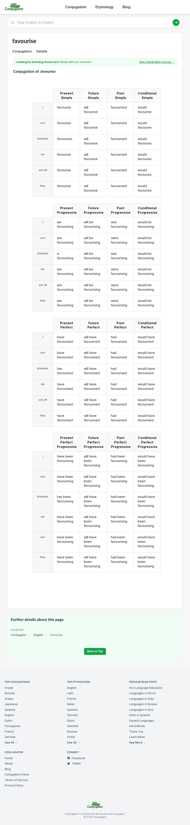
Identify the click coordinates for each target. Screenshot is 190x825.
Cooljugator (18, 635)
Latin (70, 693)
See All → (11, 742)
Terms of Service (16, 780)
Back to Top (95, 651)
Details (41, 51)
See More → (137, 742)
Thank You (136, 731)
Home (9, 758)
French (9, 731)
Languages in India (141, 698)
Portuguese (12, 726)
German (10, 737)
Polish (71, 737)
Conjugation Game (17, 774)
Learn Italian (137, 737)
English (38, 635)
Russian (10, 693)
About (9, 763)
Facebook (76, 758)
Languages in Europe (143, 704)
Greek (9, 687)
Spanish (10, 709)
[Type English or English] (95, 22)
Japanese (11, 704)
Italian (71, 704)
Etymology (104, 7)
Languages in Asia (141, 709)
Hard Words (137, 726)
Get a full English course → (156, 62)
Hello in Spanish (139, 715)
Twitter (74, 763)
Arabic (9, 698)
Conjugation (76, 7)
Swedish (72, 726)
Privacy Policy (14, 785)
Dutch (8, 720)
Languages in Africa (142, 693)
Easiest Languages (141, 720)
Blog (126, 7)
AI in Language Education (145, 687)
